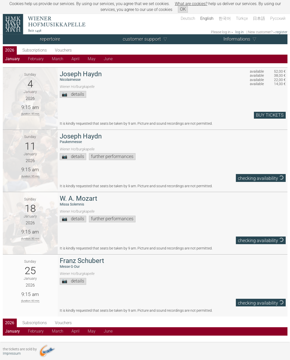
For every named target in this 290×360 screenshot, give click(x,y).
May (92, 58)
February (36, 58)
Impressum (12, 353)
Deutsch (188, 18)
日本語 (259, 18)
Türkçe (242, 18)
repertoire (50, 39)
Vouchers (63, 50)
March (57, 58)
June (108, 58)
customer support (142, 39)
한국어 (225, 18)
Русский (277, 18)
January (12, 58)
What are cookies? (191, 3)
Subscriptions (34, 50)
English (206, 18)
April (75, 58)
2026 (9, 50)
